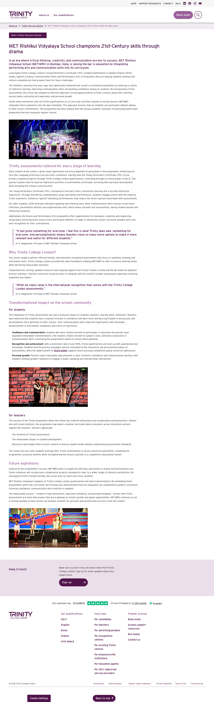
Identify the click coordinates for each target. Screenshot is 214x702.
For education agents (106, 663)
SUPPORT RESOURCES (150, 3)
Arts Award (67, 641)
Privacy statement (164, 684)
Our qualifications (72, 613)
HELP (178, 3)
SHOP (133, 3)
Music (64, 630)
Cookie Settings (39, 698)
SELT (64, 619)
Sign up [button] (67, 582)
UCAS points (60, 350)
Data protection (115, 684)
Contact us (134, 639)
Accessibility (98, 684)
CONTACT (168, 3)
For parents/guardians (107, 630)
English (65, 624)
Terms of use (180, 684)
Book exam (134, 619)
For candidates (102, 619)
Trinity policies (197, 684)
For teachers (101, 624)
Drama (65, 636)
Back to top (103, 698)
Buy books (134, 634)
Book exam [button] (183, 14)
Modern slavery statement (140, 684)
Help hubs (100, 613)
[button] (28, 35)
